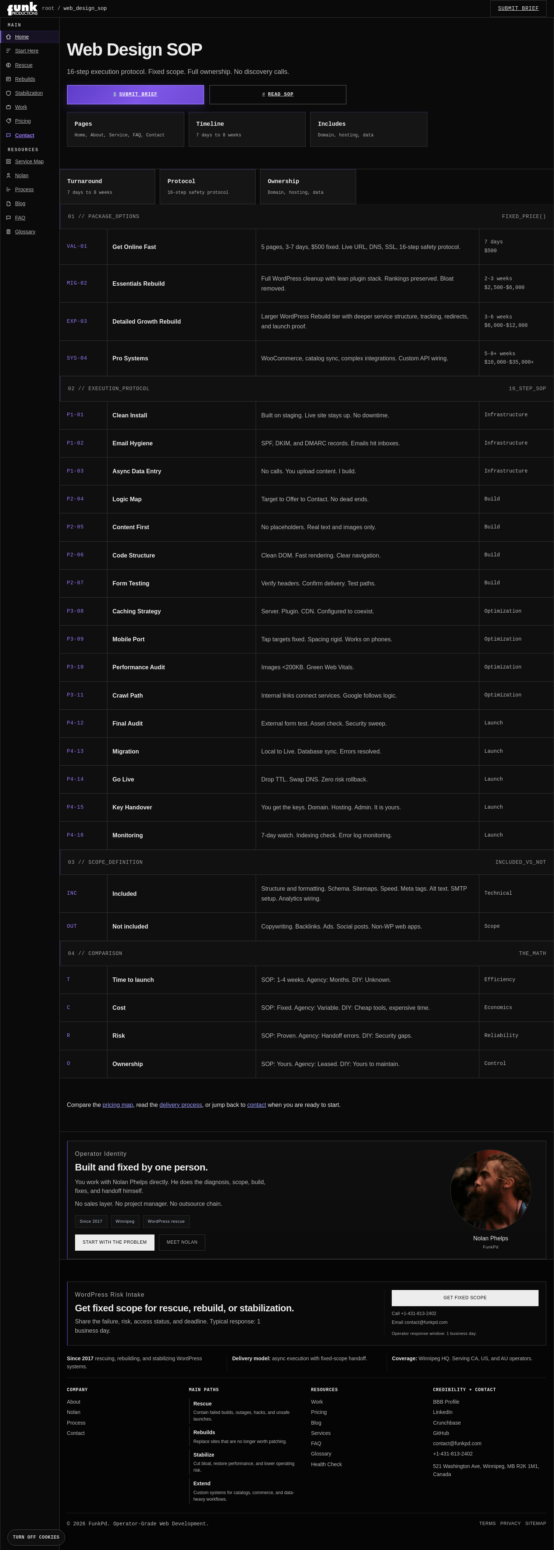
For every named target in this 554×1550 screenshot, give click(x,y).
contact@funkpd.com (457, 1443)
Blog (316, 1423)
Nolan (74, 1412)
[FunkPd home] (22, 8)
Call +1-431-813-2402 (414, 1313)
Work (317, 1402)
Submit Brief (138, 94)
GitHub (441, 1433)
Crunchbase (447, 1423)
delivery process (181, 1105)
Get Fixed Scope (465, 1297)
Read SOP (281, 94)
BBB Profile (446, 1402)
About (74, 1402)
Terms (487, 1523)
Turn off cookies (36, 1537)
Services (321, 1433)
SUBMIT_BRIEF (518, 8)
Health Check (326, 1464)
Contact (76, 1433)
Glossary (321, 1454)
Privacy (510, 1523)
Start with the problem (115, 1242)
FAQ (316, 1443)
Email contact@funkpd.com (420, 1322)
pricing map (118, 1105)
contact (256, 1105)
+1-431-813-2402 (453, 1454)
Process (76, 1423)
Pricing (319, 1412)
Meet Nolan (182, 1242)
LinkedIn (442, 1412)
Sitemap (535, 1523)
